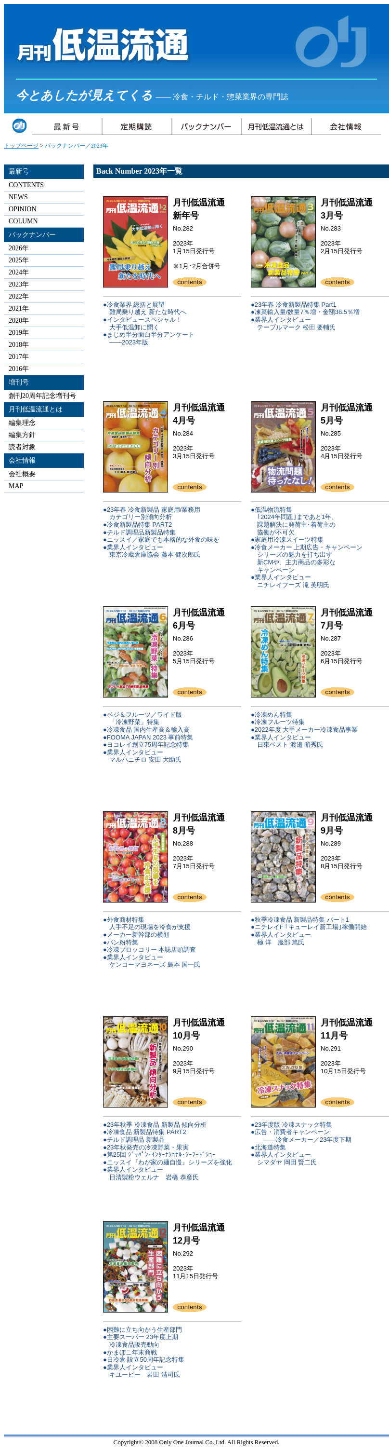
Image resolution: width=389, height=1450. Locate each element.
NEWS (18, 197)
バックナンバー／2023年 (76, 145)
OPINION (23, 209)
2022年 (19, 296)
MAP (16, 486)
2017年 (19, 356)
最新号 (19, 171)
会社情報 (22, 460)
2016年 (19, 368)
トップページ (21, 145)
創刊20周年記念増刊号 (42, 395)
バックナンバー (32, 234)
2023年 (19, 284)
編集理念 (22, 422)
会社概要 (22, 474)
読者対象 (22, 447)
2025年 (19, 260)
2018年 (19, 344)
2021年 (19, 308)
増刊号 (19, 382)
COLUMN (23, 221)
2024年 (19, 272)
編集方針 (22, 434)
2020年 (19, 320)
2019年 (19, 332)
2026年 (19, 248)
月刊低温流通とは (36, 409)
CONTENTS (26, 185)
